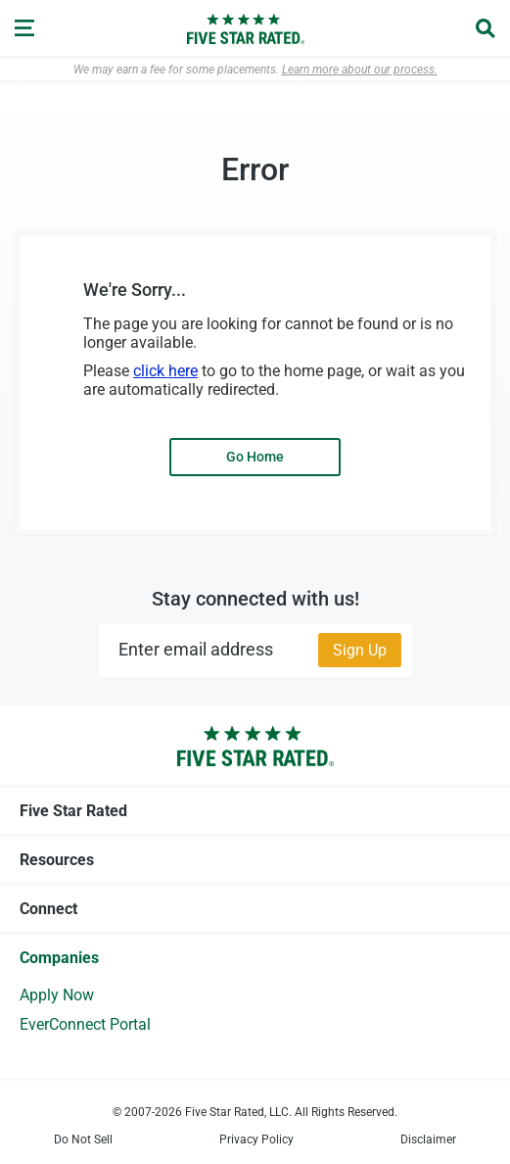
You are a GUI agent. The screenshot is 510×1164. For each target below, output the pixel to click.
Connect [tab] (255, 908)
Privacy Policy (256, 1139)
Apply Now (57, 995)
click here (165, 371)
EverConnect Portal (85, 1024)
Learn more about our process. (360, 69)
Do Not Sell (83, 1139)
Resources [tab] (255, 859)
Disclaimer (428, 1139)
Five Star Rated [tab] (255, 810)
